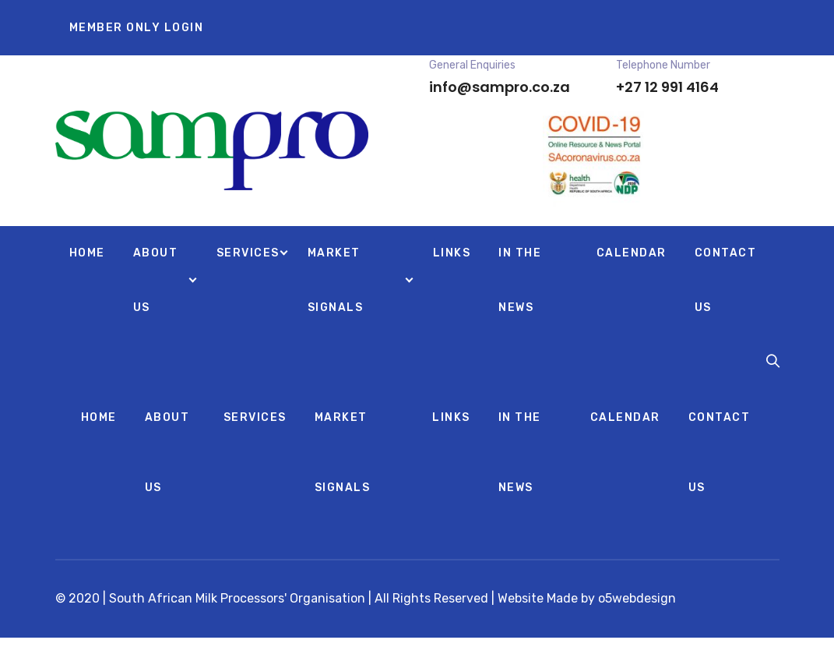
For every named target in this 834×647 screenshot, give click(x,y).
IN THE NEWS (519, 280)
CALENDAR (631, 253)
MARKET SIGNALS (336, 280)
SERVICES (248, 253)
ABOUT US (155, 280)
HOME (87, 253)
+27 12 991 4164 (667, 87)
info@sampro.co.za (499, 87)
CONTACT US (726, 280)
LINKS (452, 253)
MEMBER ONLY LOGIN (136, 27)
